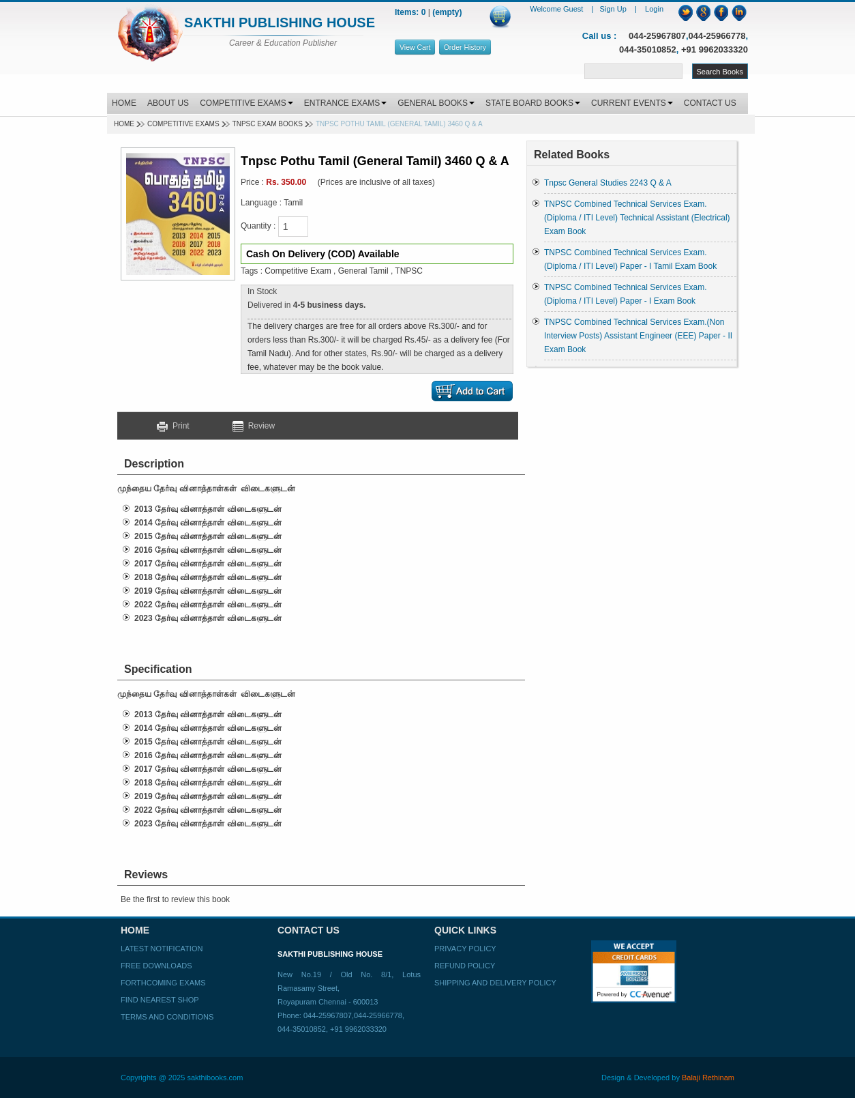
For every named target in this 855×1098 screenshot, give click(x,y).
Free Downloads (156, 966)
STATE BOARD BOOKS (532, 103)
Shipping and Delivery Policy (495, 983)
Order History (465, 47)
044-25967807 (657, 36)
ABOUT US (168, 103)
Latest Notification (161, 948)
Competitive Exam (298, 271)
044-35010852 (647, 49)
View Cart (415, 47)
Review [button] (253, 426)
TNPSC (409, 271)
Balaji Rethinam (708, 1077)
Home (124, 124)
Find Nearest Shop (160, 1000)
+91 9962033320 (714, 49)
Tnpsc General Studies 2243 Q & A (608, 183)
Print (178, 426)
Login (654, 9)
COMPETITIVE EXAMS (246, 103)
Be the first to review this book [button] (175, 899)
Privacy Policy (465, 948)
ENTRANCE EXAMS (345, 103)
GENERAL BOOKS (436, 103)
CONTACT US (710, 103)
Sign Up (614, 9)
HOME (124, 103)
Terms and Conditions (167, 1017)
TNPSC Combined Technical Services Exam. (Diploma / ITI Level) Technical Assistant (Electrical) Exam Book (637, 217)
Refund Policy (464, 966)
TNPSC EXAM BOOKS (267, 124)
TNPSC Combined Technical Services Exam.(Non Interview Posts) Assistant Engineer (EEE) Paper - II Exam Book (638, 335)
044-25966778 (717, 36)
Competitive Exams (183, 124)
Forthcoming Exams (163, 983)
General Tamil (363, 271)
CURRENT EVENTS (632, 103)
